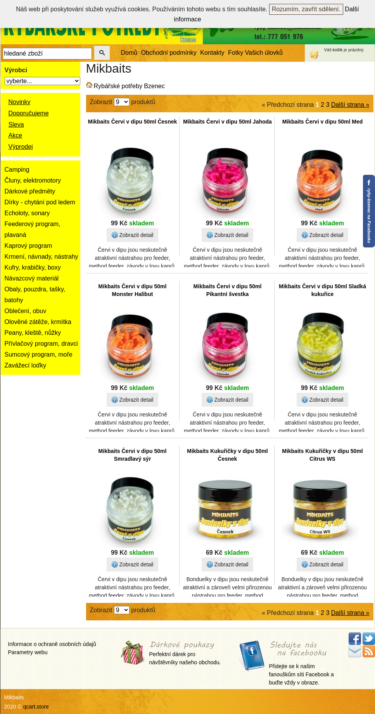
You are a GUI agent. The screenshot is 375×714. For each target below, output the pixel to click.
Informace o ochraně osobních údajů (52, 644)
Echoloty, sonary (27, 213)
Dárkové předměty (30, 191)
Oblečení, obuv (26, 311)
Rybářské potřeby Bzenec (129, 86)
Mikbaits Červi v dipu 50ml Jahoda (227, 121)
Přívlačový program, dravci (41, 343)
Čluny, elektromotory (33, 180)
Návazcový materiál (32, 278)
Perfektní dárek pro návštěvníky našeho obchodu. (185, 653)
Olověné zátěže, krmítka (38, 322)
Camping (17, 169)
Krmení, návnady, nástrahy (41, 256)
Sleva (16, 124)
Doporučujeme (29, 113)
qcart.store (36, 707)
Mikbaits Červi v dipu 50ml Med (322, 121)
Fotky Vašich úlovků (255, 52)
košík (338, 49)
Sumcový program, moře (39, 354)
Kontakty (212, 52)
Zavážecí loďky (26, 365)
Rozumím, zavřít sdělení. (306, 9)
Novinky (20, 102)
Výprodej (21, 146)
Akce (15, 135)
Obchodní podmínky (169, 52)
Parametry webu (28, 652)
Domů (129, 52)
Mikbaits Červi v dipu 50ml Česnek (132, 121)
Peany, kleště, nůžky (33, 332)
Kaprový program (28, 245)
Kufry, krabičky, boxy (33, 267)
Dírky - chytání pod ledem (40, 202)
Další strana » (350, 104)
